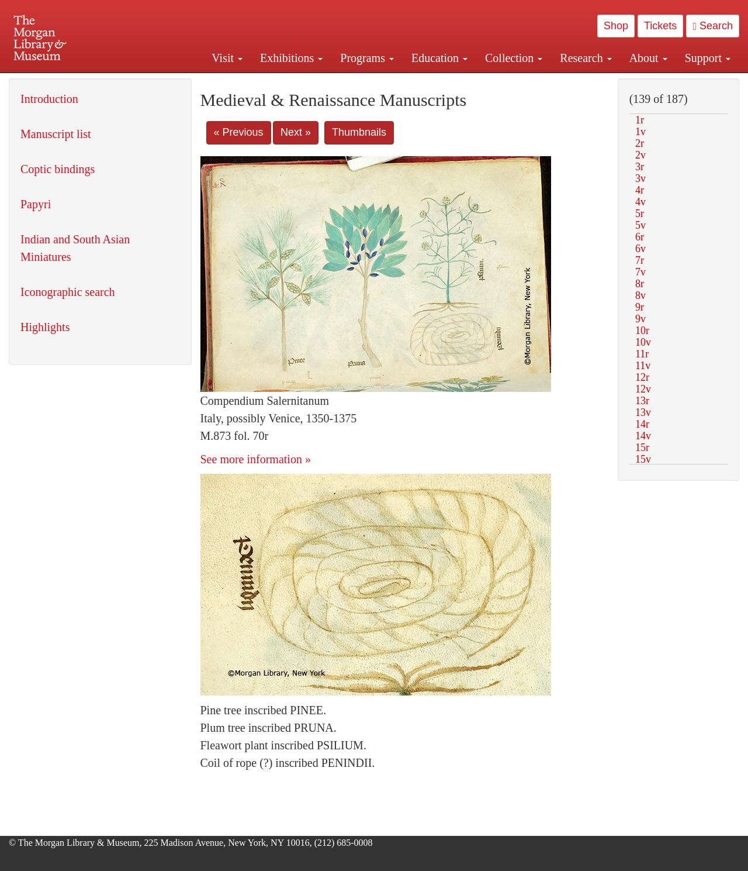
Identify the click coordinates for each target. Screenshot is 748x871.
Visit (227, 57)
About (648, 57)
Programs (367, 57)
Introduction (49, 98)
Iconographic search (67, 291)
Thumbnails (359, 132)
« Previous (239, 132)
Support (707, 57)
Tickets (660, 26)
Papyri (35, 204)
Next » (295, 132)
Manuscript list (55, 134)
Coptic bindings (57, 169)
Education (439, 57)
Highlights (45, 327)
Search (712, 26)
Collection (513, 57)
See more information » (255, 459)
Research (585, 57)
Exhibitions (291, 57)
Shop (616, 26)
